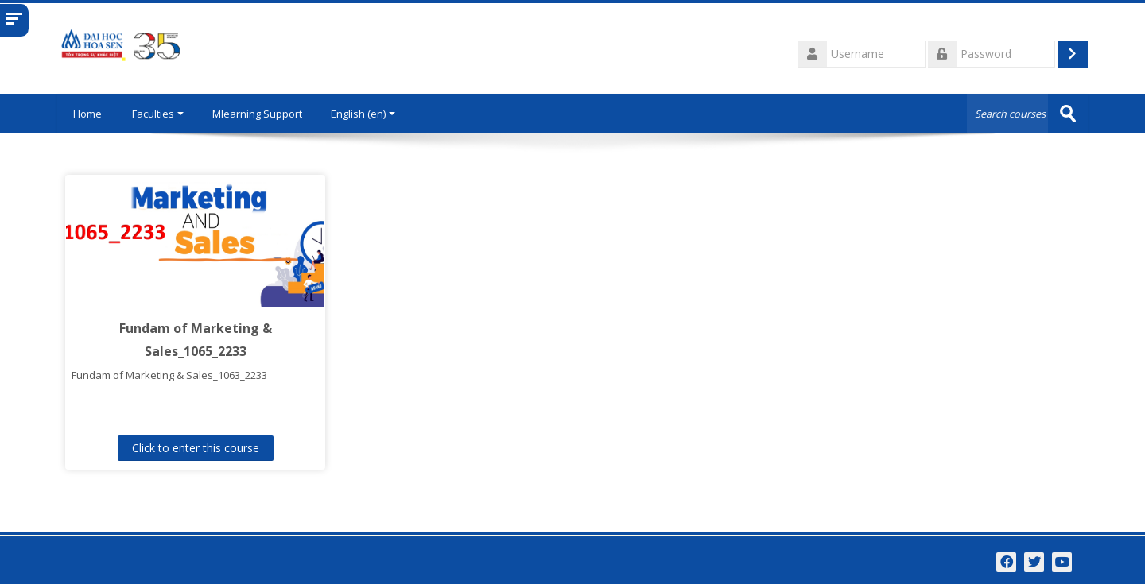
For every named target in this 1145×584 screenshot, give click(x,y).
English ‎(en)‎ (363, 113)
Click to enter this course (195, 447)
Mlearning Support (257, 113)
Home (87, 113)
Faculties (158, 113)
